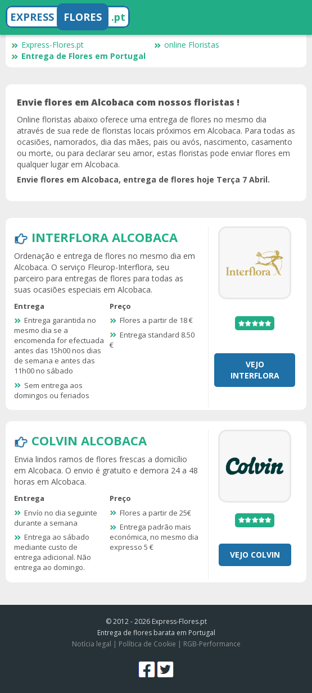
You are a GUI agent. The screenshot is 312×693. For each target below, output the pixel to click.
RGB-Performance (212, 644)
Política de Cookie (147, 644)
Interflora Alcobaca (104, 237)
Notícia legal (91, 644)
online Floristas (186, 44)
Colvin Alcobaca (89, 440)
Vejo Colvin (255, 554)
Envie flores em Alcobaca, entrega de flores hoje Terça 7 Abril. (143, 179)
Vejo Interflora (254, 370)
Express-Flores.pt (47, 44)
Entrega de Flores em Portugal (78, 56)
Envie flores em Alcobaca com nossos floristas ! (128, 102)
